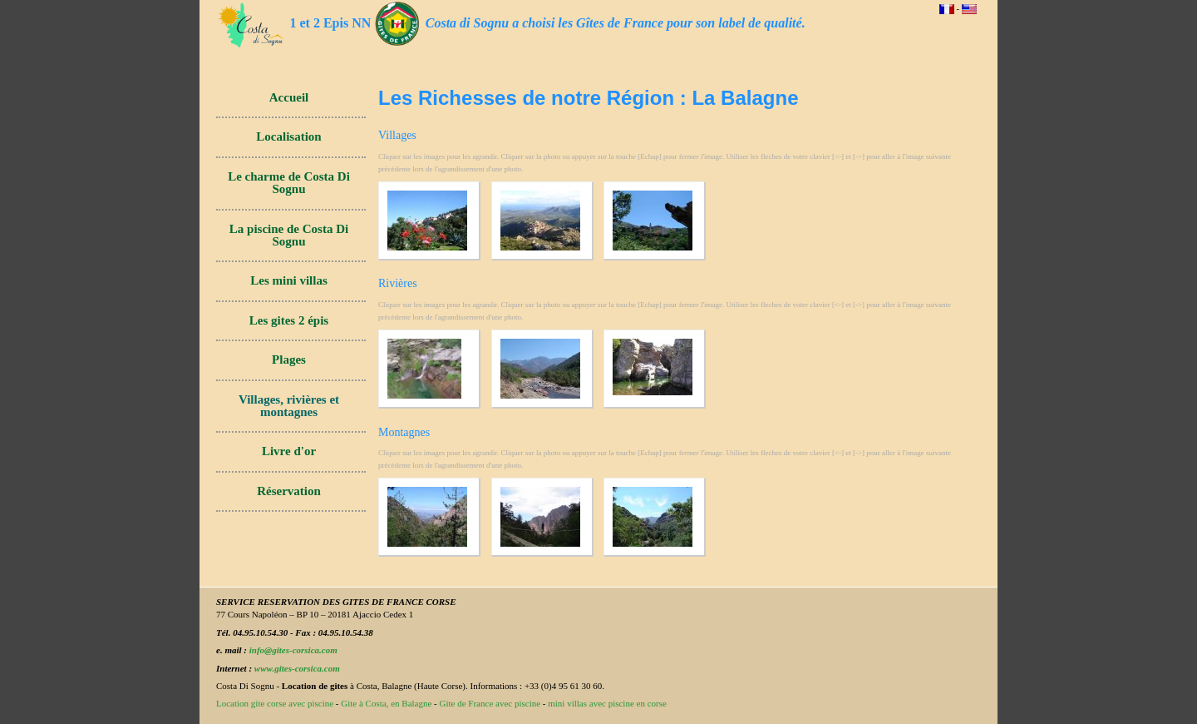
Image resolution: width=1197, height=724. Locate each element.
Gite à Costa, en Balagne (386, 703)
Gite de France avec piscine (490, 703)
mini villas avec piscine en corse (607, 703)
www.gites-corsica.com (297, 668)
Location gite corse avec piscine (274, 703)
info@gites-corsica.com (293, 650)
